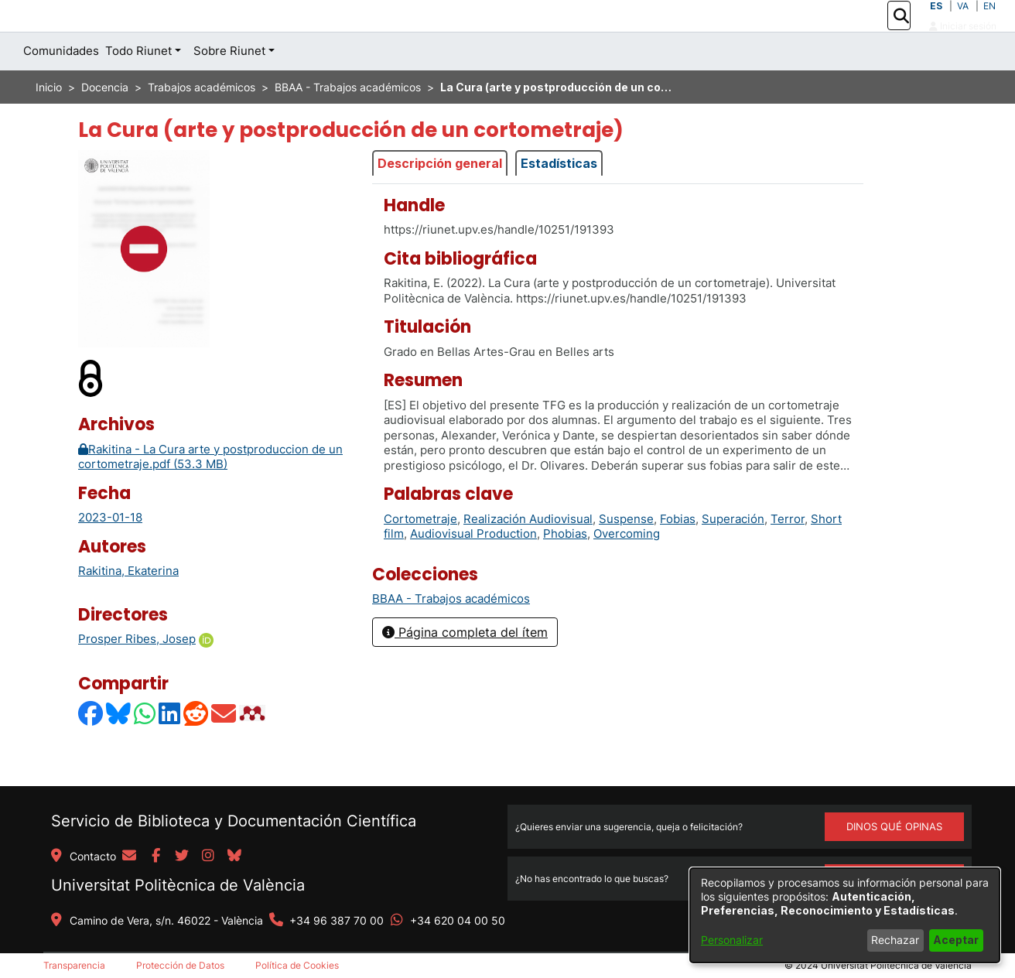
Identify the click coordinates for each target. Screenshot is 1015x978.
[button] (901, 33)
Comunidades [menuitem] (61, 85)
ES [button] (936, 23)
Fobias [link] (677, 552)
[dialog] (845, 915)
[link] (451, 633)
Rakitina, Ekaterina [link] (128, 605)
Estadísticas (559, 198)
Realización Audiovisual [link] (528, 552)
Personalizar (732, 939)
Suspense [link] (626, 552)
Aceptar (956, 939)
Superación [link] (733, 552)
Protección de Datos (180, 965)
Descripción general (440, 198)
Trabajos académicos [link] (201, 121)
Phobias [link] (565, 568)
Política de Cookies (297, 965)
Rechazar (895, 939)
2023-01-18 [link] (110, 552)
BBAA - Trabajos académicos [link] (348, 121)
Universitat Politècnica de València (178, 885)
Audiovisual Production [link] (473, 568)
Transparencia (74, 965)
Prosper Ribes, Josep (137, 673)
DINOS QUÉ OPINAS (894, 826)
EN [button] (989, 23)
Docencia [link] (104, 121)
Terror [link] (788, 552)
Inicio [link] (49, 121)
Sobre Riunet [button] (229, 85)
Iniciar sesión (962, 43)
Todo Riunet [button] (138, 85)
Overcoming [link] (626, 568)
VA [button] (963, 23)
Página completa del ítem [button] (465, 667)
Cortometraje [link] (420, 552)
